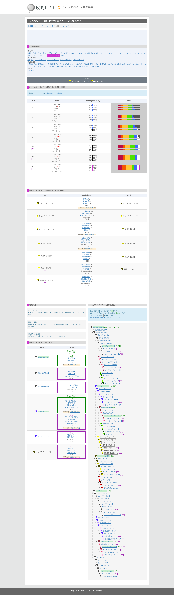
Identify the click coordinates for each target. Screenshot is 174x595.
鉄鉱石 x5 (71, 372)
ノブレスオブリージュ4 (112, 416)
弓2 (32, 60)
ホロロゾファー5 (108, 528)
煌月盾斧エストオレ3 (109, 483)
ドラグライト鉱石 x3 (71, 417)
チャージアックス (67, 26)
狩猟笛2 (97, 53)
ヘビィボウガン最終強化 (90, 66)
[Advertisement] (87, 37)
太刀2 (45, 53)
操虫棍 (63, 55)
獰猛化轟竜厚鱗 (86, 279)
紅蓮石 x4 (71, 403)
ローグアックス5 (106, 501)
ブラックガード (43, 411)
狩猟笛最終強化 (89, 64)
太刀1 (40, 53)
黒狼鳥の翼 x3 (71, 435)
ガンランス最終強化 (114, 64)
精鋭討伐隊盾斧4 (103, 335)
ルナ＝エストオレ (107, 477)
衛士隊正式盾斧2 (108, 410)
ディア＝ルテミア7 (109, 472)
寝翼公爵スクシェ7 (110, 533)
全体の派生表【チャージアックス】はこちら (105, 317)
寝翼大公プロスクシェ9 (113, 539)
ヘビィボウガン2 (78, 60)
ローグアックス (101, 491)
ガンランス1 (118, 53)
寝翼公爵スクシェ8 (110, 536)
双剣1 (63, 53)
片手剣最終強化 (53, 64)
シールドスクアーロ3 (109, 362)
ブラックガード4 (107, 394)
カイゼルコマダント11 (112, 354)
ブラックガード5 (108, 397)
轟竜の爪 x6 (71, 451)
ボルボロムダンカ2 (107, 544)
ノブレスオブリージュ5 (113, 418)
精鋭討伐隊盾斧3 (43, 386)
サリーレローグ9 (109, 512)
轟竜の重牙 (86, 257)
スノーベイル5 (105, 568)
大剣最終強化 (32, 64)
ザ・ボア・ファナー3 (111, 378)
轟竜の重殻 (86, 267)
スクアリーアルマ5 (110, 367)
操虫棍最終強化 (49, 66)
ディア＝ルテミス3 (105, 461)
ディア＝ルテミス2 (104, 458)
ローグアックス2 (102, 493)
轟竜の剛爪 (86, 254)
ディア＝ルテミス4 (106, 464)
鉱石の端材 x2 (75, 365)
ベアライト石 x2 (71, 387)
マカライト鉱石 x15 (71, 407)
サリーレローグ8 (108, 509)
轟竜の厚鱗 (86, 252)
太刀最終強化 (42, 64)
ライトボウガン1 (40, 60)
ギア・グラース (107, 373)
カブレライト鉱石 (86, 216)
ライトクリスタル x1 (71, 421)
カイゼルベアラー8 (108, 346)
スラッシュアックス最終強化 (132, 64)
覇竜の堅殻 (86, 238)
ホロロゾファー (103, 517)
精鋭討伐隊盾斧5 (105, 338)
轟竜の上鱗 (86, 223)
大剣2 (35, 53)
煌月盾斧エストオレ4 (110, 485)
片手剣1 (50, 53)
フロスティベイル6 (107, 571)
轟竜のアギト (85, 242)
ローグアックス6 (107, 504)
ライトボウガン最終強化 (73, 66)
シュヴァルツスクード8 (113, 405)
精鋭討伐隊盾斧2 (43, 373)
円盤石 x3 (71, 374)
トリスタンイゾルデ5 (113, 434)
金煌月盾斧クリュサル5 (112, 488)
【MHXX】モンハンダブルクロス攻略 (40, 26)
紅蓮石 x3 (71, 419)
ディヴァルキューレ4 (112, 432)
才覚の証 (86, 269)
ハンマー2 (82, 53)
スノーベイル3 (103, 563)
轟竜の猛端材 (89, 249)
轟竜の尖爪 (86, 226)
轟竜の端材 (90, 208)
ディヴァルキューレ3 (111, 429)
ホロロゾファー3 (105, 523)
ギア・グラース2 (108, 375)
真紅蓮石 (86, 259)
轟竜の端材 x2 (75, 457)
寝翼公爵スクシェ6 (109, 531)
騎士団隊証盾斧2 (109, 426)
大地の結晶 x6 (71, 423)
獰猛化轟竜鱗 (85, 240)
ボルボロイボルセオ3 (109, 547)
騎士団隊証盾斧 (108, 424)
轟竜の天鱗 (86, 281)
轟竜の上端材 (89, 234)
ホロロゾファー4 (106, 525)
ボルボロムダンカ (107, 541)
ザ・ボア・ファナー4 (111, 381)
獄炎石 (86, 230)
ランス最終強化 (101, 64)
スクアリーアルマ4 (110, 365)
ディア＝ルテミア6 (108, 469)
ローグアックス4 (105, 499)
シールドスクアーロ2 (108, 359)
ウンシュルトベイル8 (109, 576)
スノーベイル (101, 558)
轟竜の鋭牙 (86, 228)
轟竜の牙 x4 (71, 453)
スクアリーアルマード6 (113, 370)
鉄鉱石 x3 (71, 358)
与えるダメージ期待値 (54, 93)
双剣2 (68, 53)
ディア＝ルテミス (103, 456)
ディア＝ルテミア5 (107, 466)
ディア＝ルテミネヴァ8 (112, 475)
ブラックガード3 (105, 391)
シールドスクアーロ (107, 357)
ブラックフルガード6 (111, 400)
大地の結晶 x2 (71, 360)
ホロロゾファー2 (105, 520)
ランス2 (110, 53)
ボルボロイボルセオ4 (110, 550)
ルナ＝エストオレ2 (107, 480)
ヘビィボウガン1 (66, 60)
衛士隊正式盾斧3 (108, 413)
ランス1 (103, 53)
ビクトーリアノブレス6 (114, 421)
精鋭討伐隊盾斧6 (105, 341)
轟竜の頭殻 (86, 213)
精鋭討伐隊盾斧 (43, 357)
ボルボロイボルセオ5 (111, 552)
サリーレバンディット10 (112, 515)
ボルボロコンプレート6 (112, 555)
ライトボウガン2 (53, 60)
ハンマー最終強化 (76, 64)
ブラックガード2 (43, 436)
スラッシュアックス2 (38, 55)
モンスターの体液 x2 (71, 376)
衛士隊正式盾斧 (106, 407)
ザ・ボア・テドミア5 (112, 383)
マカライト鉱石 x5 (71, 385)
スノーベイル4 (104, 565)
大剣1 (29, 53)
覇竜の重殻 (86, 277)
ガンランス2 (127, 53)
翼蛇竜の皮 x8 (71, 405)
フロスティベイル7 (107, 574)
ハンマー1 (74, 53)
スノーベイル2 (102, 560)
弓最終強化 (59, 66)
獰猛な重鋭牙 (85, 264)
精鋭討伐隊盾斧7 (106, 343)
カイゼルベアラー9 (109, 349)
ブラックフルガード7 (111, 402)
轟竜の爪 (86, 201)
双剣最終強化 (64, 64)
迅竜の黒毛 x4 (71, 437)
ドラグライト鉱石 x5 (71, 401)
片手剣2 (57, 53)
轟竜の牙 (86, 203)
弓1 (29, 60)
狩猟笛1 (90, 53)
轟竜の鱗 (86, 199)
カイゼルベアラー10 (110, 351)
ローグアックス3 (104, 496)
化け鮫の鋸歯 (85, 211)
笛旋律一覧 (31, 71)
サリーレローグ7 (108, 507)
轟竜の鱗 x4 (71, 448)
